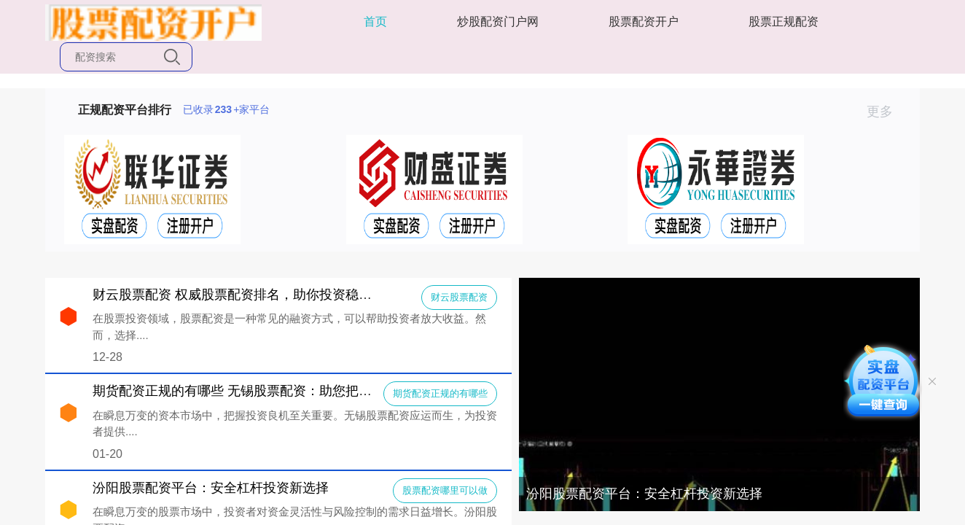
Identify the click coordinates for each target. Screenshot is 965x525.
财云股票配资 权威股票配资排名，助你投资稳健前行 (245, 294)
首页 (375, 21)
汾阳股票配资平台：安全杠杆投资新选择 (644, 493)
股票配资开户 (644, 21)
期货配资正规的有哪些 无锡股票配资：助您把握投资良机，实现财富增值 (304, 391)
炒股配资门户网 (498, 21)
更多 (886, 111)
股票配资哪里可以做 (445, 490)
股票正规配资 (784, 21)
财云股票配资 (459, 297)
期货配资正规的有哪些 (440, 393)
